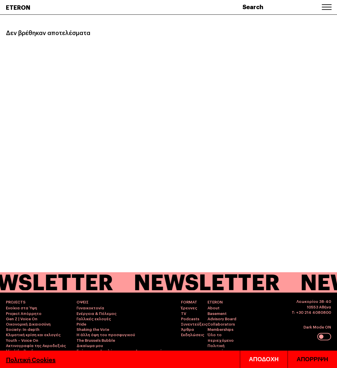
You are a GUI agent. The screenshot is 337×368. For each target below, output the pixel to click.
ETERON (18, 7)
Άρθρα (187, 329)
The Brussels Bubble (96, 340)
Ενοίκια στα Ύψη (21, 307)
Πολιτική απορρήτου (219, 348)
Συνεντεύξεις (194, 323)
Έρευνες (189, 307)
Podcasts (190, 318)
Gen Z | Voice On (21, 318)
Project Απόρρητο (23, 313)
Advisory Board (221, 318)
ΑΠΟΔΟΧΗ (264, 359)
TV (183, 313)
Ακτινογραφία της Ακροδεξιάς (36, 345)
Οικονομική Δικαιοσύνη (28, 323)
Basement (217, 313)
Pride (81, 323)
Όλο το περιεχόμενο (220, 337)
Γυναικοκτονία (90, 307)
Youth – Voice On (22, 340)
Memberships (220, 329)
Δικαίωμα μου (90, 345)
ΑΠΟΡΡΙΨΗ (312, 359)
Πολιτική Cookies (31, 359)
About (213, 307)
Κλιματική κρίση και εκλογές (33, 334)
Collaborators (221, 323)
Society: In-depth (22, 329)
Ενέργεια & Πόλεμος (97, 313)
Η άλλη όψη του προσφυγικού (106, 334)
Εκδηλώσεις (192, 334)
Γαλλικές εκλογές (94, 318)
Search (253, 6)
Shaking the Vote (93, 329)
